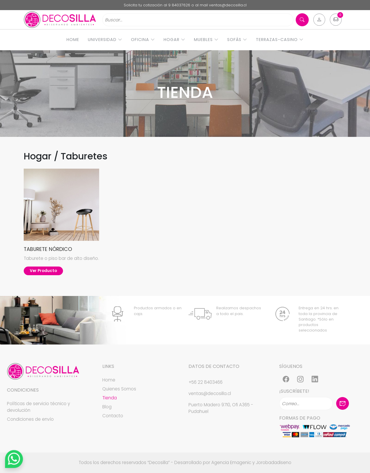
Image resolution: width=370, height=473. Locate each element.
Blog (107, 407)
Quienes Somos (119, 389)
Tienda (109, 398)
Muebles (206, 39)
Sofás (237, 39)
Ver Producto (43, 270)
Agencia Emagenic (231, 462)
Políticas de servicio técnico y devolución (38, 407)
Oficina (143, 39)
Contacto (112, 416)
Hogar (174, 39)
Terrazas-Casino (280, 39)
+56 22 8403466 (205, 382)
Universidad (105, 39)
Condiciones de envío (30, 419)
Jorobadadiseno (273, 462)
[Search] (197, 19)
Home (72, 39)
